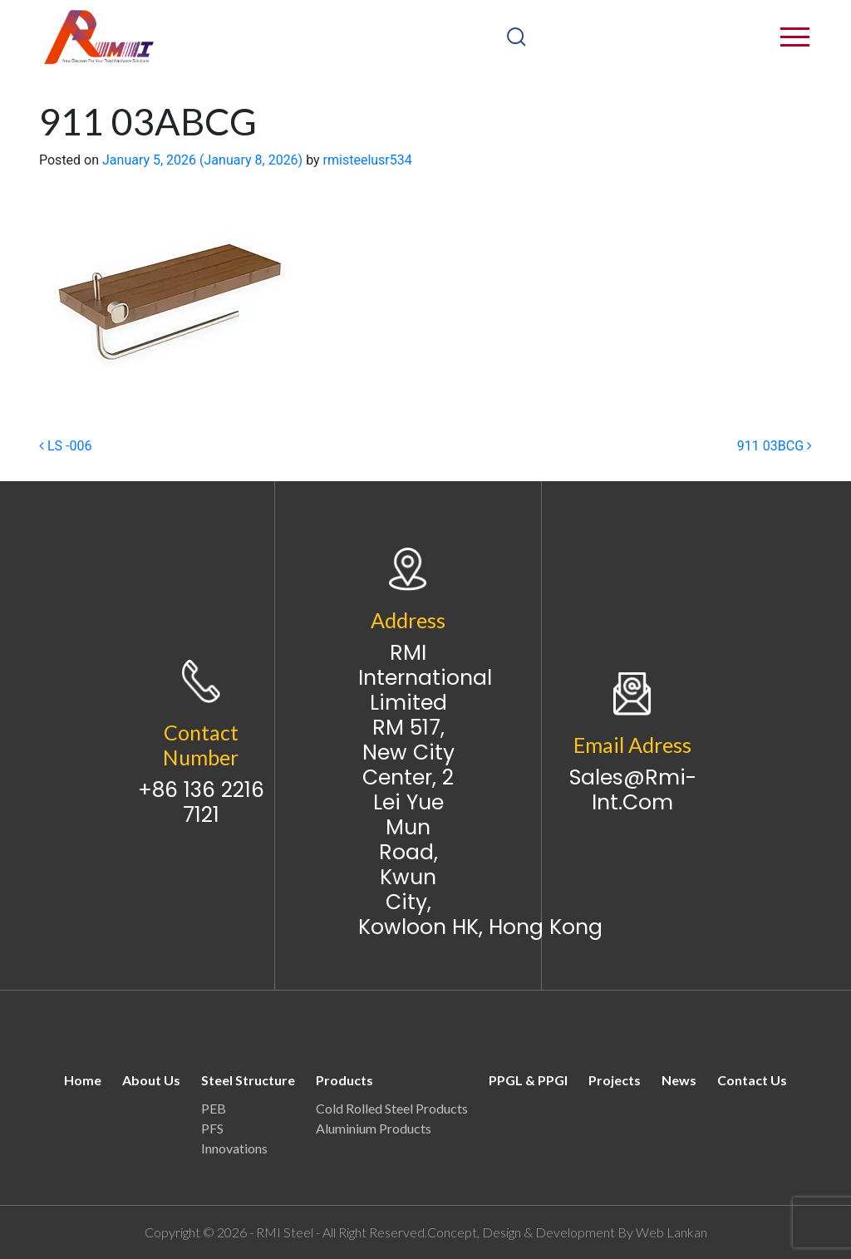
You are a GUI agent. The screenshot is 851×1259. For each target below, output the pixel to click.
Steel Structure (248, 1080)
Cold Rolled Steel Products (392, 1108)
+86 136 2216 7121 (201, 802)
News (679, 1080)
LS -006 (65, 446)
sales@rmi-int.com (632, 790)
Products (344, 1080)
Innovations (234, 1148)
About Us (151, 1080)
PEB (213, 1108)
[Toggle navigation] (810, 37)
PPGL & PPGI (528, 1080)
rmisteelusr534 (367, 160)
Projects (614, 1080)
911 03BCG (774, 446)
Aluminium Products (373, 1128)
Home (82, 1080)
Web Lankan (671, 1232)
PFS (212, 1128)
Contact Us (752, 1080)
